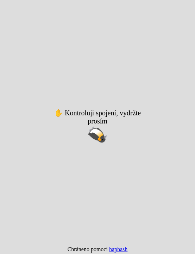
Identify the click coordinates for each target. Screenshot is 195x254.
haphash (118, 249)
